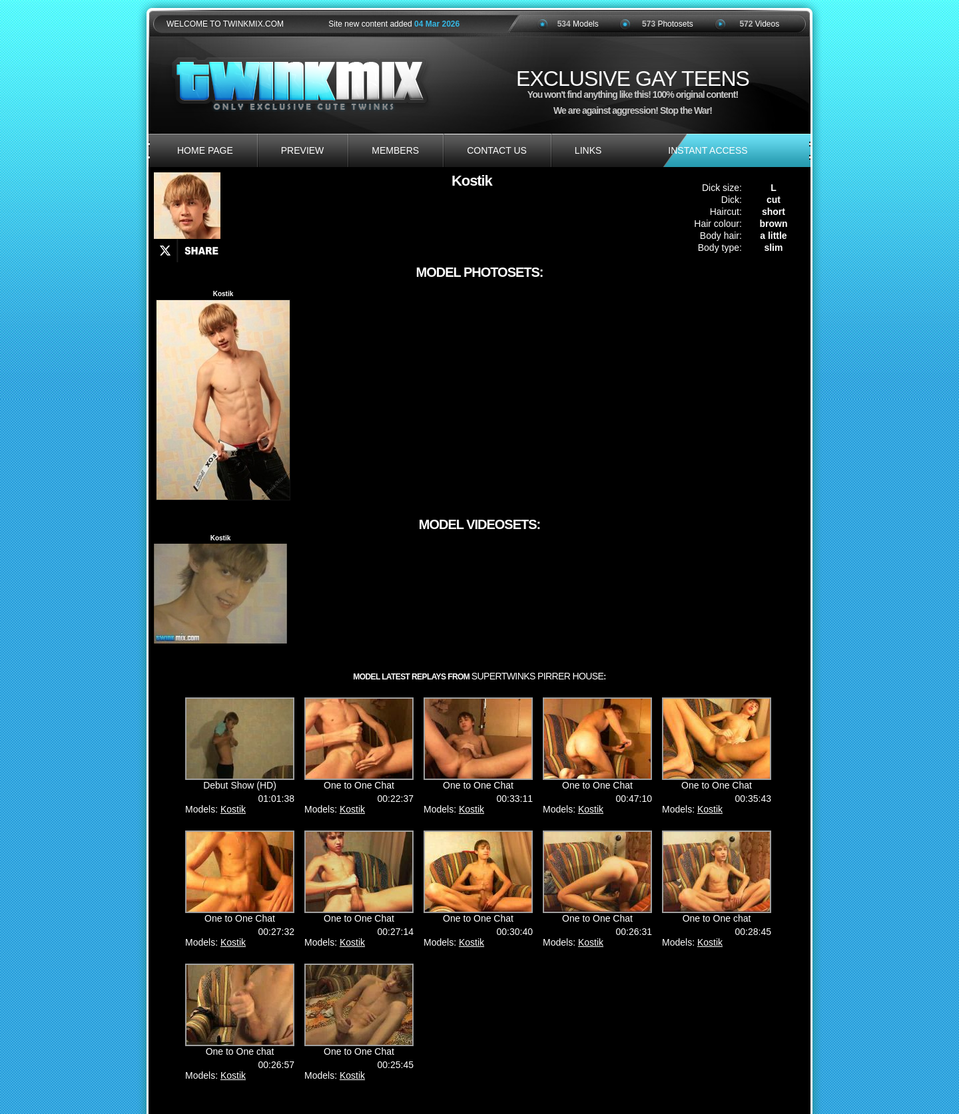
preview (302, 150)
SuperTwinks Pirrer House (538, 676)
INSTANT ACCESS (707, 150)
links (588, 150)
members (395, 150)
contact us (497, 150)
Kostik (233, 809)
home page (205, 150)
